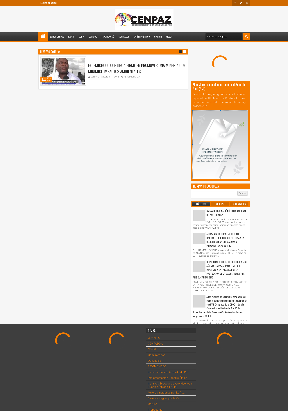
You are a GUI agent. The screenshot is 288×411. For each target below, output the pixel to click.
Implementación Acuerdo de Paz (168, 372)
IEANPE (71, 36)
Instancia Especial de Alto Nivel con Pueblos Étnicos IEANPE (170, 385)
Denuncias (154, 360)
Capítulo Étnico (142, 36)
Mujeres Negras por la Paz (164, 398)
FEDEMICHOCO (132, 78)
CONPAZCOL (124, 36)
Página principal (48, 2)
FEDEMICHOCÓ (108, 36)
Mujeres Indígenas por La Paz (166, 392)
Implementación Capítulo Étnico (167, 378)
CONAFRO (93, 36)
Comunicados (156, 355)
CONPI (81, 36)
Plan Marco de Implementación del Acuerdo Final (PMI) (219, 86)
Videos (169, 36)
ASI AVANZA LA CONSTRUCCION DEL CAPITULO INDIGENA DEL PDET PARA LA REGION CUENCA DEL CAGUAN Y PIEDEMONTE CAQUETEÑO (225, 239)
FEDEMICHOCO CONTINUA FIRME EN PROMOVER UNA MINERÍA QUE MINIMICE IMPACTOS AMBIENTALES (136, 69)
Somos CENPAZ (57, 36)
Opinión (158, 36)
